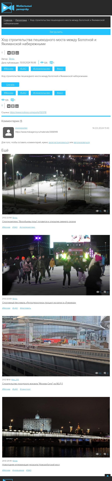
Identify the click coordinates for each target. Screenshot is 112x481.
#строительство (41, 68)
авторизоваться (82, 142)
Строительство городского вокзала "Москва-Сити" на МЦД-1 (32, 383)
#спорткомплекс (27, 227)
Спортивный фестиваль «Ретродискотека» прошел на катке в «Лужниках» (39, 302)
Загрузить (56, 32)
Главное (8, 20)
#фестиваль (25, 308)
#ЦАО (23, 68)
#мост (60, 68)
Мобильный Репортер (16, 8)
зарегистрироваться (59, 142)
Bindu (11, 58)
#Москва (8, 68)
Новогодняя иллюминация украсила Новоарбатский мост (31, 464)
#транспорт (25, 389)
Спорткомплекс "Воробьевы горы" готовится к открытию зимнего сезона (39, 221)
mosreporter (21, 128)
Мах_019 (15, 380)
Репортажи (21, 20)
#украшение (18, 470)
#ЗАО (15, 227)
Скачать (10, 84)
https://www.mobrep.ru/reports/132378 (28, 112)
